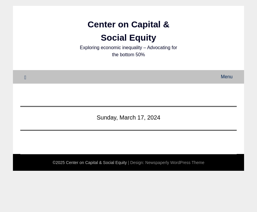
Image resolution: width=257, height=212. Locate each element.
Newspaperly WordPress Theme (174, 162)
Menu (227, 76)
